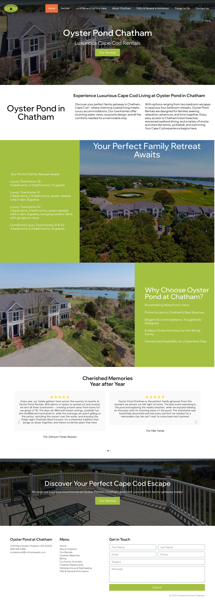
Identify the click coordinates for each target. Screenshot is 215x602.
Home (51, 8)
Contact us (202, 8)
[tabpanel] (59, 418)
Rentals (65, 8)
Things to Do (182, 8)
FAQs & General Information (153, 8)
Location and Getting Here (90, 8)
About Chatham (121, 8)
